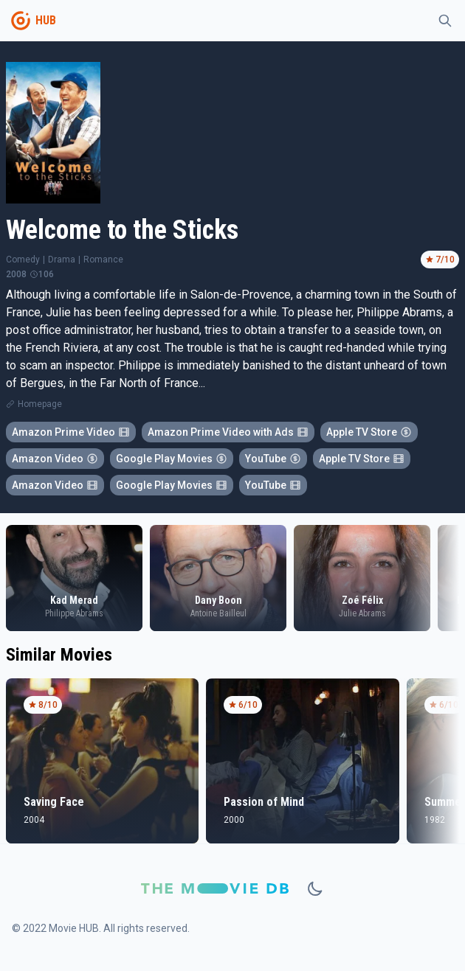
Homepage (40, 404)
